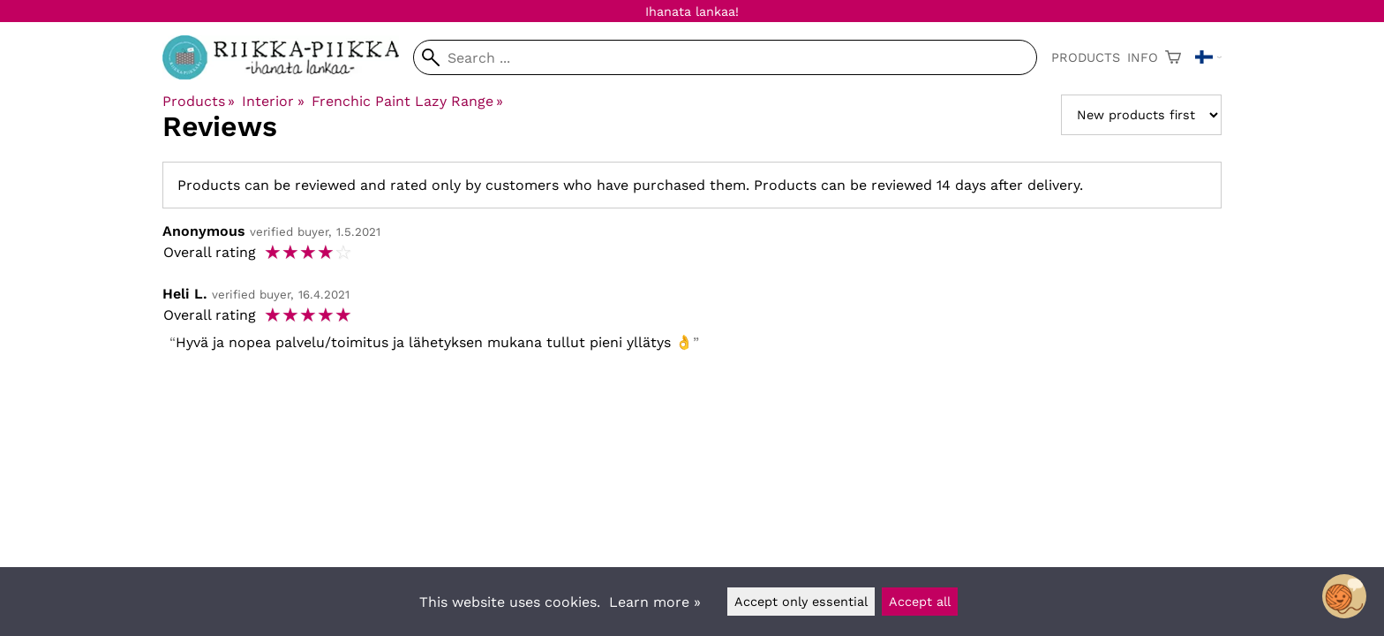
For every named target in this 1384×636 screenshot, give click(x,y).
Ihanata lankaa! (692, 11)
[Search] (725, 57)
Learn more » (655, 602)
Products (1085, 57)
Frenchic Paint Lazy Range (407, 101)
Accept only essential (801, 601)
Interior (273, 101)
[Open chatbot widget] (1344, 596)
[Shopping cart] (1173, 57)
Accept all (920, 601)
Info (1142, 57)
